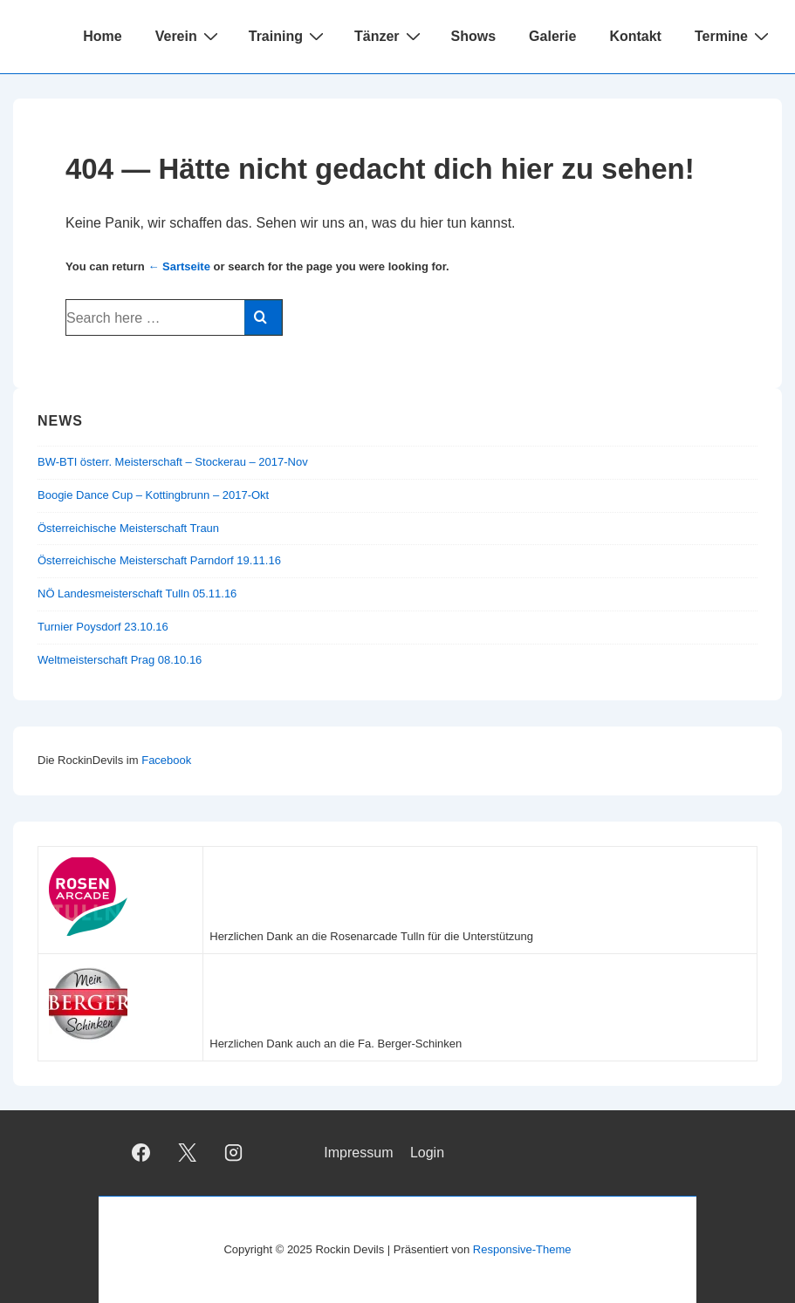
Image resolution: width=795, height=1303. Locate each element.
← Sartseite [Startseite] (178, 266)
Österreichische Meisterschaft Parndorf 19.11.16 (159, 560)
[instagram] (233, 1153)
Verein (189, 36)
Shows (474, 36)
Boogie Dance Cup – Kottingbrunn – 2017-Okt (153, 494)
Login (427, 1152)
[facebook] (141, 1153)
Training (288, 36)
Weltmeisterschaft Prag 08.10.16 (120, 659)
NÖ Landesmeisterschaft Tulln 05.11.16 (137, 593)
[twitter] (187, 1153)
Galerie (552, 36)
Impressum (358, 1152)
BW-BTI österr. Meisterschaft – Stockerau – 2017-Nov (173, 461)
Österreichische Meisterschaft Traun (128, 528)
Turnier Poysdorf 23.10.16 (103, 626)
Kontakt (635, 36)
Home (102, 36)
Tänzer (389, 36)
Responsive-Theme (522, 1249)
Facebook (166, 760)
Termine (734, 36)
